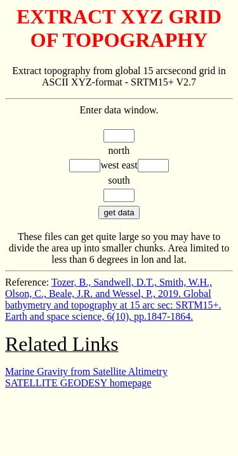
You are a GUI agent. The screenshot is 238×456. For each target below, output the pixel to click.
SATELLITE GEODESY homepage (78, 382)
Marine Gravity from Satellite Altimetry (86, 371)
